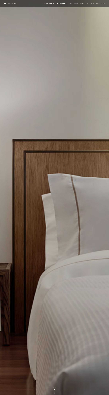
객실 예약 (76, 3)
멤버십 (88, 3)
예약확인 (103, 3)
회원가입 (98, 3)
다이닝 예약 (82, 3)
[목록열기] (15, 3)
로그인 (92, 3)
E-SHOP (70, 3)
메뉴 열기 (5, 3)
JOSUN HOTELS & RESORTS (54, 3)
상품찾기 (10, 3)
